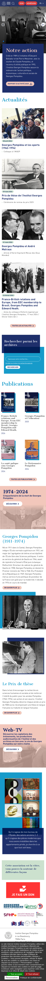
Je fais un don (23, 894)
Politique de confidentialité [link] (31, 978)
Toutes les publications (22, 479)
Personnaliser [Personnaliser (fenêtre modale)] (12, 978)
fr (42, 3)
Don (22, 3)
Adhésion (31, 3)
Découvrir (11, 504)
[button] (3, 41)
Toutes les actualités (22, 326)
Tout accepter (15, 974)
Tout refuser (32, 974)
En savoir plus (10, 588)
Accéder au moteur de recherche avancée (19, 363)
